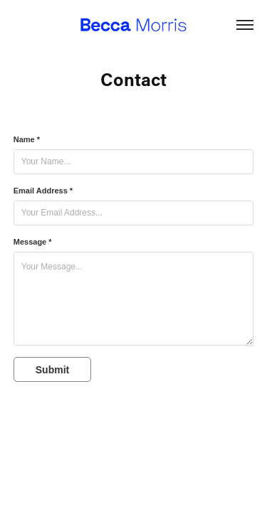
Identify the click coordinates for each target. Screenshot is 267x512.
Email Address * (43, 190)
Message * (33, 242)
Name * (27, 139)
